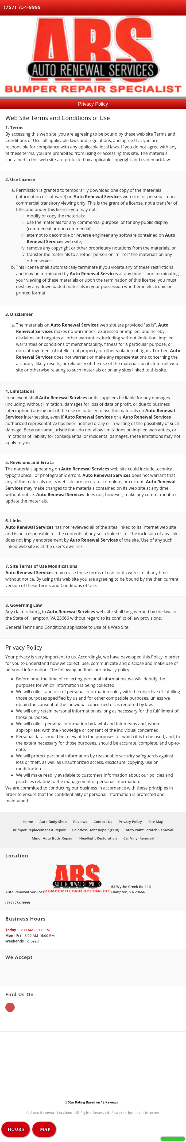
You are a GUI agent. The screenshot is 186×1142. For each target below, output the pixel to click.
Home (28, 821)
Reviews (80, 821)
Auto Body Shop (53, 821)
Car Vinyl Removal (138, 838)
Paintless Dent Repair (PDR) (95, 829)
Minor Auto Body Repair (52, 838)
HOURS (16, 1129)
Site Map (155, 821)
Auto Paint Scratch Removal (149, 829)
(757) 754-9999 (22, 7)
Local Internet (147, 1112)
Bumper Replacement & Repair (39, 829)
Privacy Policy (130, 821)
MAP (45, 1129)
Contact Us (103, 821)
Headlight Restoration (98, 838)
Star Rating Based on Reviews (91, 1102)
